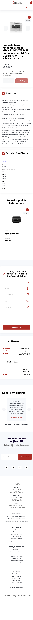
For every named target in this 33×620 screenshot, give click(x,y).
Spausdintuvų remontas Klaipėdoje (16, 516)
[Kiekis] (8, 81)
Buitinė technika (16, 558)
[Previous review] (4, 409)
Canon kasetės (16, 574)
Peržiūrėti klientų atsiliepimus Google (16, 424)
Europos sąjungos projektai (16, 541)
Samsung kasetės (16, 580)
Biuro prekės (16, 554)
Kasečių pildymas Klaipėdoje (16, 519)
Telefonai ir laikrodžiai (16, 560)
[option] (16, 228)
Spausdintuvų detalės (16, 587)
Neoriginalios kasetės (16, 585)
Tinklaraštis (16, 532)
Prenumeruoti (25, 457)
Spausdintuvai (16, 549)
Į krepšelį (20, 80)
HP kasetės (16, 571)
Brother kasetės (16, 578)
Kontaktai (16, 529)
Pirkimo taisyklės (16, 536)
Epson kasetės (16, 576)
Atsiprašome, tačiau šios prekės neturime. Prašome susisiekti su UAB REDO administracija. (15, 73)
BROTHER (4, 161)
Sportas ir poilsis (16, 563)
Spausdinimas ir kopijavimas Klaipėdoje (16, 521)
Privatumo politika (16, 538)
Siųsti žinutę (16, 327)
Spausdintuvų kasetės (16, 552)
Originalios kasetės (16, 582)
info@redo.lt (26, 351)
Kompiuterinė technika (16, 556)
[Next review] (29, 409)
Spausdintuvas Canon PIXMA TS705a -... (15, 234)
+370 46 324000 (25, 348)
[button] (6, 28)
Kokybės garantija (16, 534)
